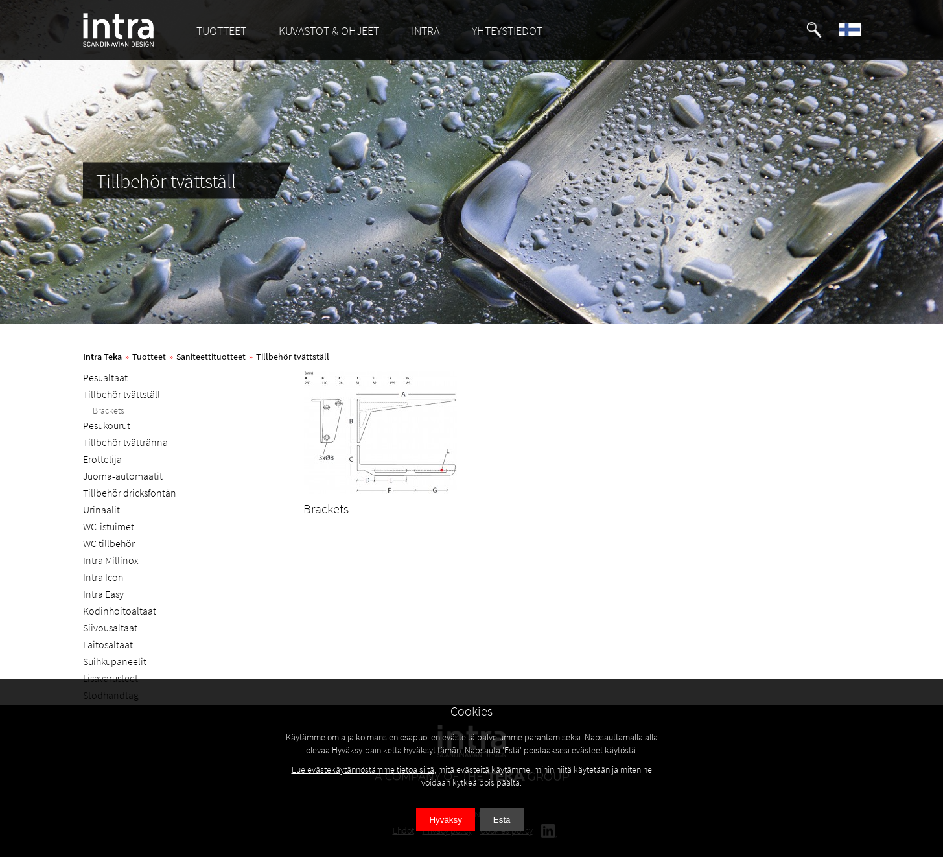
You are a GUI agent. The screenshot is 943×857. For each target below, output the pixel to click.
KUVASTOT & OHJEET (329, 30)
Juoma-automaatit (123, 475)
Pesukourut (106, 425)
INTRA (425, 30)
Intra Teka (102, 356)
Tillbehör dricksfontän (129, 492)
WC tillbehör (109, 543)
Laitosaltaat (108, 644)
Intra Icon (103, 576)
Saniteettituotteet (211, 356)
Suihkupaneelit (114, 661)
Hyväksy (445, 820)
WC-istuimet (108, 526)
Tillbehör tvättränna (125, 442)
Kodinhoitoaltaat (119, 610)
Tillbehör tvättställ (292, 356)
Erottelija (102, 458)
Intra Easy (103, 593)
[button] (814, 30)
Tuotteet (149, 356)
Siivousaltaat (110, 627)
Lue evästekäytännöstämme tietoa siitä (363, 769)
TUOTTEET (221, 30)
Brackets (108, 410)
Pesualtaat (105, 377)
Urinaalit (101, 509)
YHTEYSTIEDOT (507, 30)
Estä (502, 820)
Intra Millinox (111, 560)
